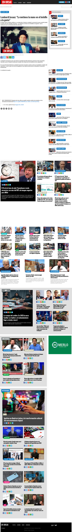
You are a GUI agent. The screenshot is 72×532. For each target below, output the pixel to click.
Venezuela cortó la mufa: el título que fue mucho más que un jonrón (20, 253)
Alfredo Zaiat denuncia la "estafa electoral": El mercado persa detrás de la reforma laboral (60, 109)
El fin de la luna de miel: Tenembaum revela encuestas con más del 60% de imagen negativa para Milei (60, 74)
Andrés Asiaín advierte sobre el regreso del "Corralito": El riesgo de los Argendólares (49, 238)
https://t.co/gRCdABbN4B (19, 101)
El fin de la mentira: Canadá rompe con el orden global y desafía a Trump (12, 442)
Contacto (3, 528)
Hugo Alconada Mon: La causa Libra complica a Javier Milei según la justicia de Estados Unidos (59, 144)
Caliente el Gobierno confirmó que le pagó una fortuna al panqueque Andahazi (60, 20)
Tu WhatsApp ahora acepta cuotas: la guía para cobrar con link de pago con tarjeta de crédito (6, 255)
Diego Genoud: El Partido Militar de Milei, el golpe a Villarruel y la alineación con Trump (60, 135)
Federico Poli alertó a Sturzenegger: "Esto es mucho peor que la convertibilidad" (43, 306)
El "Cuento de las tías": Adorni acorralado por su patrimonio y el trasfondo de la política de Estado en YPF (60, 83)
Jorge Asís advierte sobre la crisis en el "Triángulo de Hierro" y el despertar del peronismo (59, 91)
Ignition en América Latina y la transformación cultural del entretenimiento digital (23, 419)
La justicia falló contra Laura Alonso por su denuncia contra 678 (59, 45)
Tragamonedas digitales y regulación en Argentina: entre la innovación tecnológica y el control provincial (60, 328)
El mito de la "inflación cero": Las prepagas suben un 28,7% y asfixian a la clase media (6, 238)
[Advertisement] (23, 121)
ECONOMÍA (20, 2)
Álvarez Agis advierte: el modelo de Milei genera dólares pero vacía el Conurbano (33, 379)
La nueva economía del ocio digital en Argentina (34, 252)
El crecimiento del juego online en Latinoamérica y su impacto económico (44, 177)
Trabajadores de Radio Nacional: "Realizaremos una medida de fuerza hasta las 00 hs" (59, 28)
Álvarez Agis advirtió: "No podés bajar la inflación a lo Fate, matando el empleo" (48, 254)
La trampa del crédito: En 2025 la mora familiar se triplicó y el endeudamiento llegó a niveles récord (16, 317)
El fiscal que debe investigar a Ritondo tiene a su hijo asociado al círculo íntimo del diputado (59, 126)
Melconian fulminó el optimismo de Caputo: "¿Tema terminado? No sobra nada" (33, 354)
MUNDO (24, 2)
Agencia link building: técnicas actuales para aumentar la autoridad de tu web (12, 509)
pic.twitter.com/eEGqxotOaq (32, 101)
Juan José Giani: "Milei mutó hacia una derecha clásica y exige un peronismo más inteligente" (59, 118)
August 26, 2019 (19, 104)
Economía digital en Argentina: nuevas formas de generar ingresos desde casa (33, 486)
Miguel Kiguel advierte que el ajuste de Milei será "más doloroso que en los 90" (59, 306)
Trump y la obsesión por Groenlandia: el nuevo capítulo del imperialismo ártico (11, 379)
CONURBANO (29, 2)
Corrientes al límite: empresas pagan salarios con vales (59, 100)
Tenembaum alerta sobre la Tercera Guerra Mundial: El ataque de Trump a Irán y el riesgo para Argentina (63, 255)
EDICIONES (62, 2)
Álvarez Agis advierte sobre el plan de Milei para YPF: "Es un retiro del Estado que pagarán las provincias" (45, 199)
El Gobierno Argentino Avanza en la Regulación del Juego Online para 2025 (33, 442)
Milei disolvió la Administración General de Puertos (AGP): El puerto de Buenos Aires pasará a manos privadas (60, 153)
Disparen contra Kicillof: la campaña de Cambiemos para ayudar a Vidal (59, 37)
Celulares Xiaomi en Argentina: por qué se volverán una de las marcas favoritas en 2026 (12, 487)
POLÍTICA (15, 2)
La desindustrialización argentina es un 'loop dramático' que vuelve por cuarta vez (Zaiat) (34, 510)
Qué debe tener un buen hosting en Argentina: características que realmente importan (34, 238)
